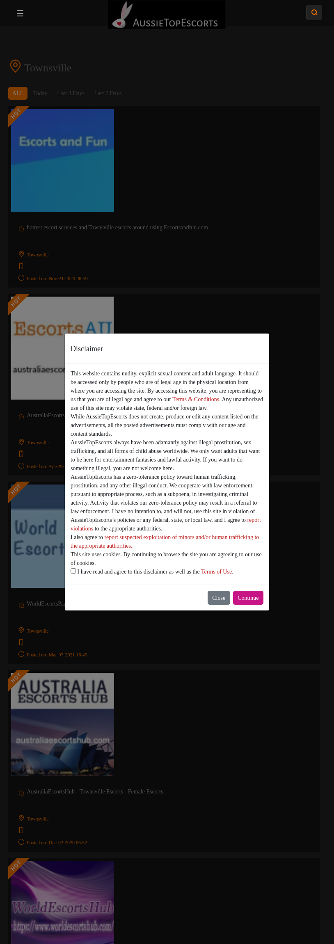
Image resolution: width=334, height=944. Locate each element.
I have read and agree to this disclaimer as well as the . (152, 571)
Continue (248, 598)
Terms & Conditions (195, 399)
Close (218, 598)
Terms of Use (216, 572)
